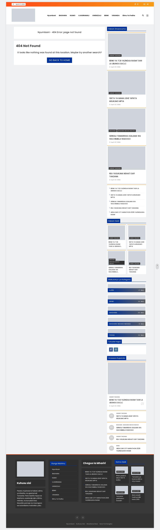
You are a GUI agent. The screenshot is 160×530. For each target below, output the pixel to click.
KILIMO (72, 15)
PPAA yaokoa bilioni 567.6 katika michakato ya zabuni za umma (121, 481)
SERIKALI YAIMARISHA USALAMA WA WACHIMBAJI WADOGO (123, 202)
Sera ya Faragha (105, 524)
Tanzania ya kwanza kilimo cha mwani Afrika (137, 480)
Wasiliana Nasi (92, 524)
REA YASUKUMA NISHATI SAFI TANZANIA (125, 208)
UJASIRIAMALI (83, 15)
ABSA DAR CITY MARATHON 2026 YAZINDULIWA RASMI (97, 499)
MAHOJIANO (120, 472)
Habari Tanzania (115, 55)
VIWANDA (115, 15)
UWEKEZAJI (96, 15)
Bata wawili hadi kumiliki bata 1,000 (136, 497)
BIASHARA (63, 15)
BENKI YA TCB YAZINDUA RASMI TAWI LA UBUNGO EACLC (115, 245)
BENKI (106, 15)
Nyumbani (51, 15)
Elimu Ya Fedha (129, 15)
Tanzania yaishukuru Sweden (120, 498)
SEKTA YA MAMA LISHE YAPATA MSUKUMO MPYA (123, 100)
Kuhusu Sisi (80, 524)
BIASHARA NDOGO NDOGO (126, 131)
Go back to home (59, 60)
